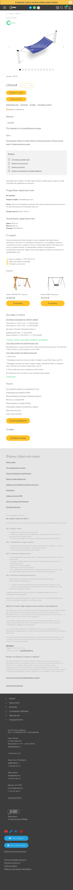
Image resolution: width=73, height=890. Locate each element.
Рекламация (10, 490)
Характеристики (12, 105)
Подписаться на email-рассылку (15, 851)
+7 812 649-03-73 (14, 766)
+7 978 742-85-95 (14, 779)
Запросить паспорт (18, 167)
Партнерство (14, 715)
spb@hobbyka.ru (13, 763)
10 (47, 69)
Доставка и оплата (44, 105)
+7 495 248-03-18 (14, 753)
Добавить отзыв (18, 438)
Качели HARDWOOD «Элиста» (17, 294)
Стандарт (10, 123)
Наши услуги (14, 703)
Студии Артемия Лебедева (18, 819)
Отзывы (33, 105)
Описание (24, 105)
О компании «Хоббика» (19, 711)
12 (53, 69)
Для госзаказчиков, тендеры (15, 468)
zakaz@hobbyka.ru (26, 651)
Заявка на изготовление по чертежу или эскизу (22, 485)
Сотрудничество (16, 720)
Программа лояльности (12, 863)
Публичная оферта (10, 866)
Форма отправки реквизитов (16, 479)
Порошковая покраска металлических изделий (22, 407)
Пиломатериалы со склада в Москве (18, 403)
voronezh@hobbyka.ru (15, 788)
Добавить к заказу (16, 93)
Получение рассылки (13, 507)
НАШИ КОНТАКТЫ (15, 798)
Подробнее (11, 377)
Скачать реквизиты (18, 421)
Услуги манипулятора (13, 414)
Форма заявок (11, 462)
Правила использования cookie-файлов (17, 869)
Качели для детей (23, 141)
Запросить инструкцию (20, 163)
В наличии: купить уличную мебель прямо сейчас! (36, 2)
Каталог (12, 698)
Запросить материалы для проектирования (27, 171)
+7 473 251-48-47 (14, 791)
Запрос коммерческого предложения (18, 473)
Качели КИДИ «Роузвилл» (50, 294)
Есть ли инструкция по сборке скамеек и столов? (22, 678)
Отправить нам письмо (15, 264)
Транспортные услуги (13, 410)
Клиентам (13, 707)
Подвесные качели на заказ (20, 144)
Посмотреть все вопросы (14, 686)
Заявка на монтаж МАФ (14, 496)
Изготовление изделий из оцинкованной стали (22, 389)
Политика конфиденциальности (15, 860)
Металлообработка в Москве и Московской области (24, 396)
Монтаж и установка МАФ (15, 400)
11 (50, 69)
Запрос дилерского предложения (17, 501)
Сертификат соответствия (21, 160)
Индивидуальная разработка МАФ (18, 393)
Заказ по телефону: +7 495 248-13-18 (20, 259)
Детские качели (11, 141)
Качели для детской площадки (40, 141)
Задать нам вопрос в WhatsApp (18, 262)
